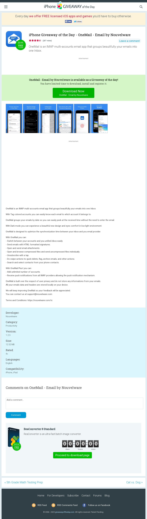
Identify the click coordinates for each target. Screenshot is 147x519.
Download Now (73, 93)
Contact (86, 495)
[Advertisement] (85, 67)
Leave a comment (129, 40)
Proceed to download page (72, 455)
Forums (97, 495)
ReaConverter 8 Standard (39, 429)
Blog (107, 495)
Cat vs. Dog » (134, 482)
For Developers (55, 495)
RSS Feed (42, 505)
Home (40, 495)
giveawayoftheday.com (64, 512)
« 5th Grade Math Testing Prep (23, 482)
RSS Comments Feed (67, 505)
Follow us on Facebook (99, 505)
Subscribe (73, 495)
